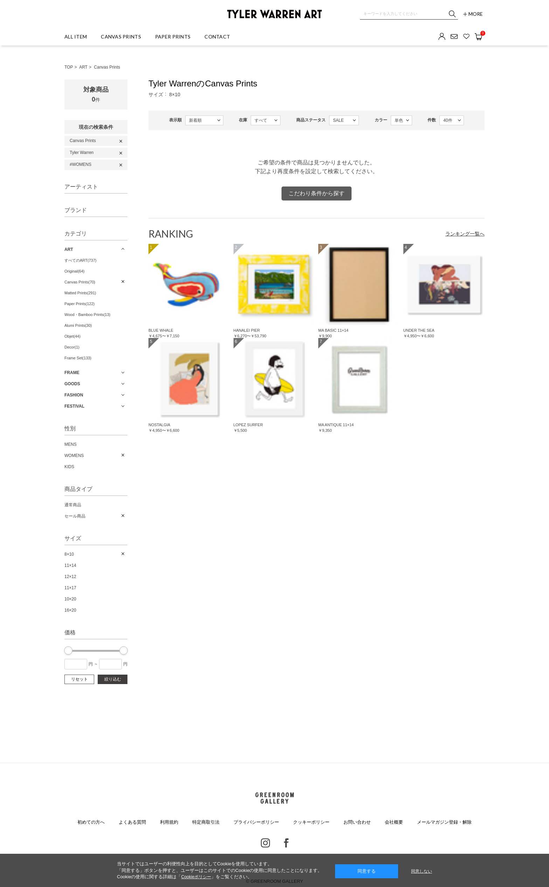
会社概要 (394, 822)
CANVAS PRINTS (121, 37)
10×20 (70, 599)
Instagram (265, 842)
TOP (68, 67)
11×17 (70, 587)
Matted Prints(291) (80, 293)
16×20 (70, 610)
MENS (70, 444)
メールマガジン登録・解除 (444, 822)
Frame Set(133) (77, 358)
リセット (79, 679)
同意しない (421, 871)
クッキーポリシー (311, 822)
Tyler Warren (81, 152)
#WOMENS (80, 164)
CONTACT (217, 37)
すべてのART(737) (80, 260)
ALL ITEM (75, 37)
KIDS (69, 466)
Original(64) (74, 271)
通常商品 (72, 504)
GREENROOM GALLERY (274, 798)
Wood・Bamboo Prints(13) (87, 314)
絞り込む (112, 679)
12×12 (70, 576)
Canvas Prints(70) (79, 282)
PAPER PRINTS (172, 37)
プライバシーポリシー (256, 822)
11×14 (70, 565)
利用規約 (169, 822)
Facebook (286, 842)
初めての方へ (91, 822)
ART (83, 67)
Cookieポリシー (196, 876)
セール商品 (74, 516)
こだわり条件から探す (317, 193)
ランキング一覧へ (465, 234)
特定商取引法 (206, 822)
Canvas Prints (107, 67)
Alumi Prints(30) (78, 325)
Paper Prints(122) (79, 304)
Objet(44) (72, 336)
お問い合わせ (357, 822)
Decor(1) (71, 347)
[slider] (68, 650)
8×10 (69, 554)
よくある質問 (132, 822)
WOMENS (74, 455)
